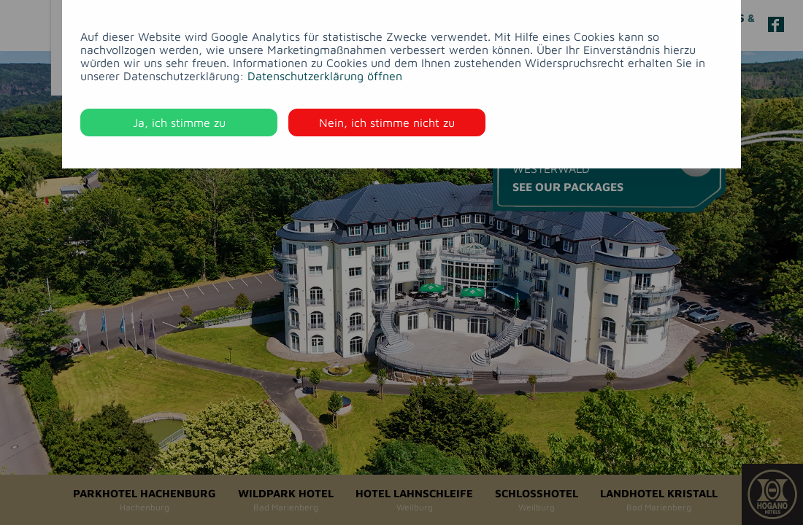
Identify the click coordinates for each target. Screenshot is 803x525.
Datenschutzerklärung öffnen (324, 75)
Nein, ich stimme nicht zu (387, 122)
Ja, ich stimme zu (179, 122)
